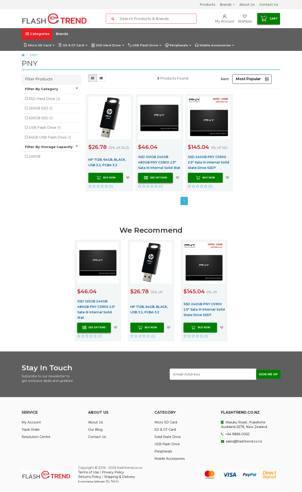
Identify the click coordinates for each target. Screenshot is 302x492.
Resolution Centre (36, 437)
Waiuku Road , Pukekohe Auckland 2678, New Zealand (244, 424)
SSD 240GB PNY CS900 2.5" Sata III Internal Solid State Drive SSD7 (208, 162)
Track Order (31, 430)
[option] (97, 290)
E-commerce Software (91, 481)
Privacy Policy (113, 472)
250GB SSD (41, 108)
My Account (31, 422)
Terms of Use (88, 472)
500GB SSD (41, 118)
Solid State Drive (167, 437)
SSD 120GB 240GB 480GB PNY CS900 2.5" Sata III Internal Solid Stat (159, 162)
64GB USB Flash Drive (50, 137)
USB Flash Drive (144, 45)
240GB (34, 156)
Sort (225, 79)
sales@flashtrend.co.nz (241, 441)
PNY (33, 55)
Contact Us (268, 4)
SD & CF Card (72, 45)
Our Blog (95, 430)
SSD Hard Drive (107, 45)
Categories (37, 34)
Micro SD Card (39, 45)
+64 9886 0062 (235, 434)
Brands (227, 4)
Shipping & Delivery (119, 477)
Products (207, 4)
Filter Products (38, 79)
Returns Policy (89, 477)
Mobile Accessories (214, 45)
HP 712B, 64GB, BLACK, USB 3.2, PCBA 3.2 (107, 162)
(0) (100, 186)
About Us (247, 4)
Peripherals (178, 45)
